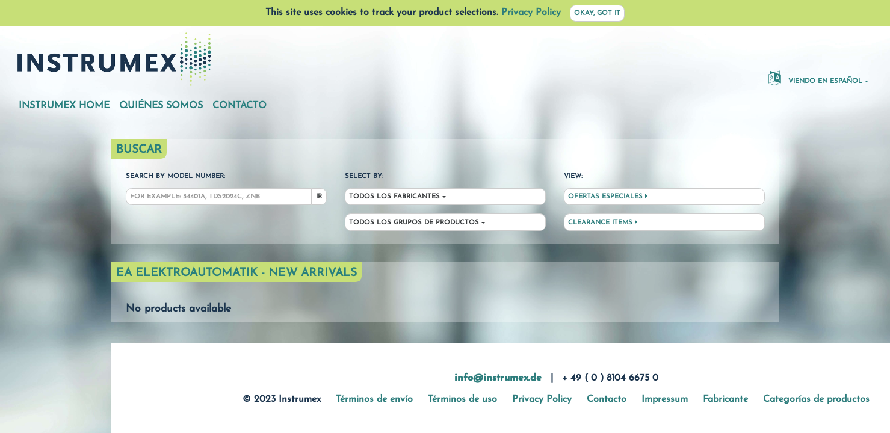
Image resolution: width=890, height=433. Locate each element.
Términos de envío (374, 399)
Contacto (239, 106)
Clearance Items (602, 222)
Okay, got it (597, 13)
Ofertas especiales (607, 196)
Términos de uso (462, 399)
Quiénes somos (161, 106)
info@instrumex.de (498, 378)
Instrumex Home (64, 106)
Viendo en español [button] (815, 77)
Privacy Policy (531, 12)
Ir (319, 197)
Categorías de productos (816, 399)
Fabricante (725, 399)
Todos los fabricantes (394, 197)
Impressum (664, 399)
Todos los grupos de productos (414, 223)
